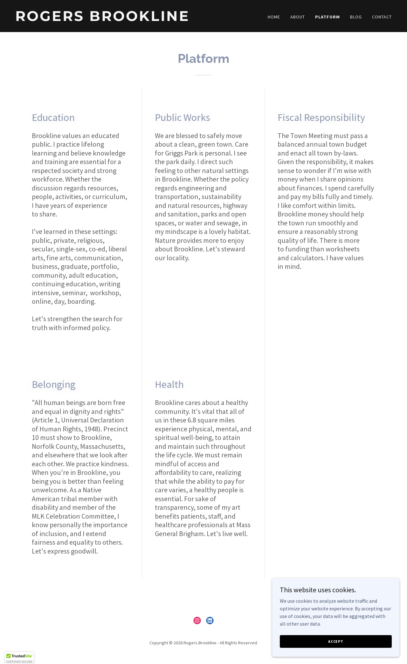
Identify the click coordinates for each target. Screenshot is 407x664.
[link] (106, 19)
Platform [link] (327, 17)
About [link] (297, 17)
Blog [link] (356, 17)
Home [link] (274, 17)
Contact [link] (382, 17)
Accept (335, 649)
